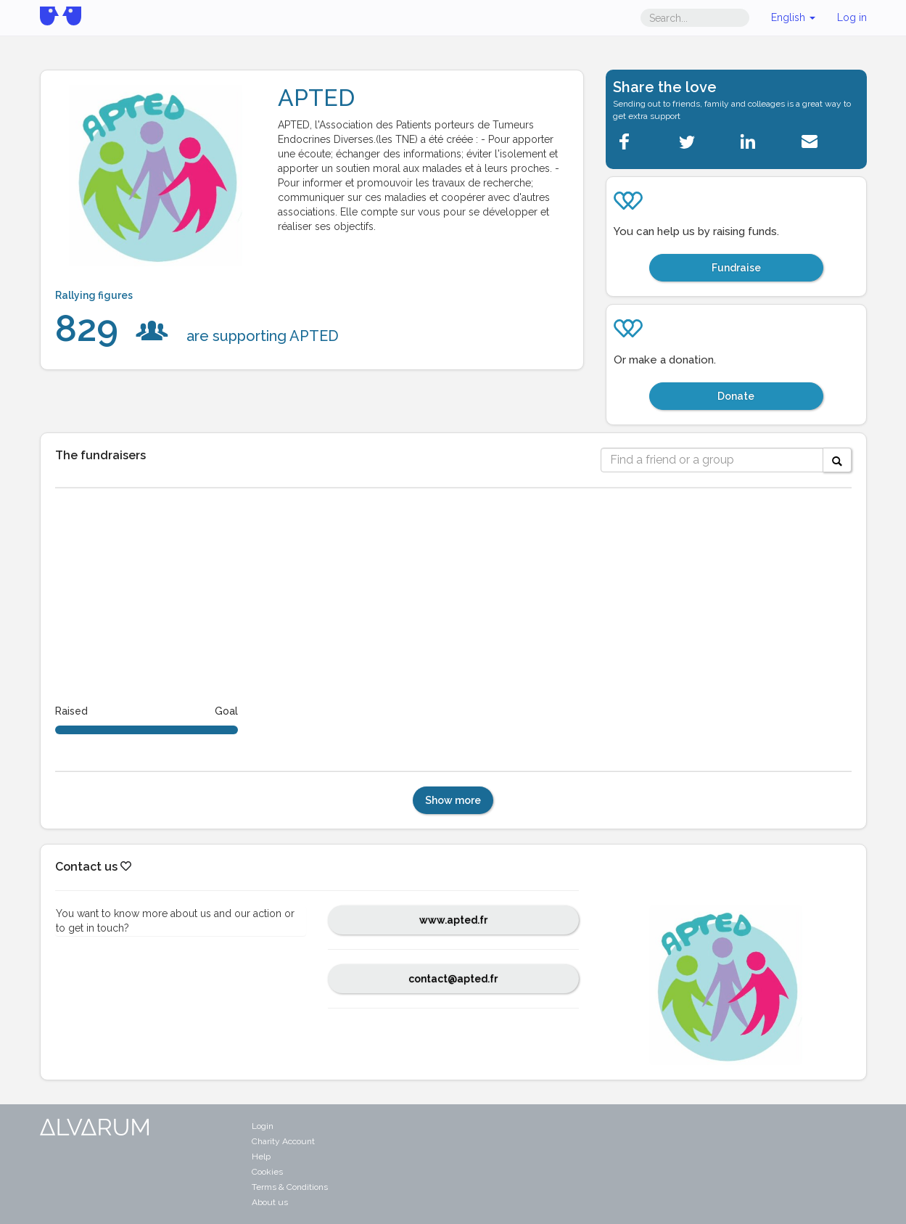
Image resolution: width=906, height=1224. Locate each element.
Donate (735, 396)
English (793, 17)
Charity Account (283, 1141)
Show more (453, 800)
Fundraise (736, 268)
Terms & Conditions (290, 1187)
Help (261, 1156)
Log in (852, 17)
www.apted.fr (453, 920)
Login (262, 1126)
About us (270, 1202)
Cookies (267, 1172)
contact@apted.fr (453, 979)
